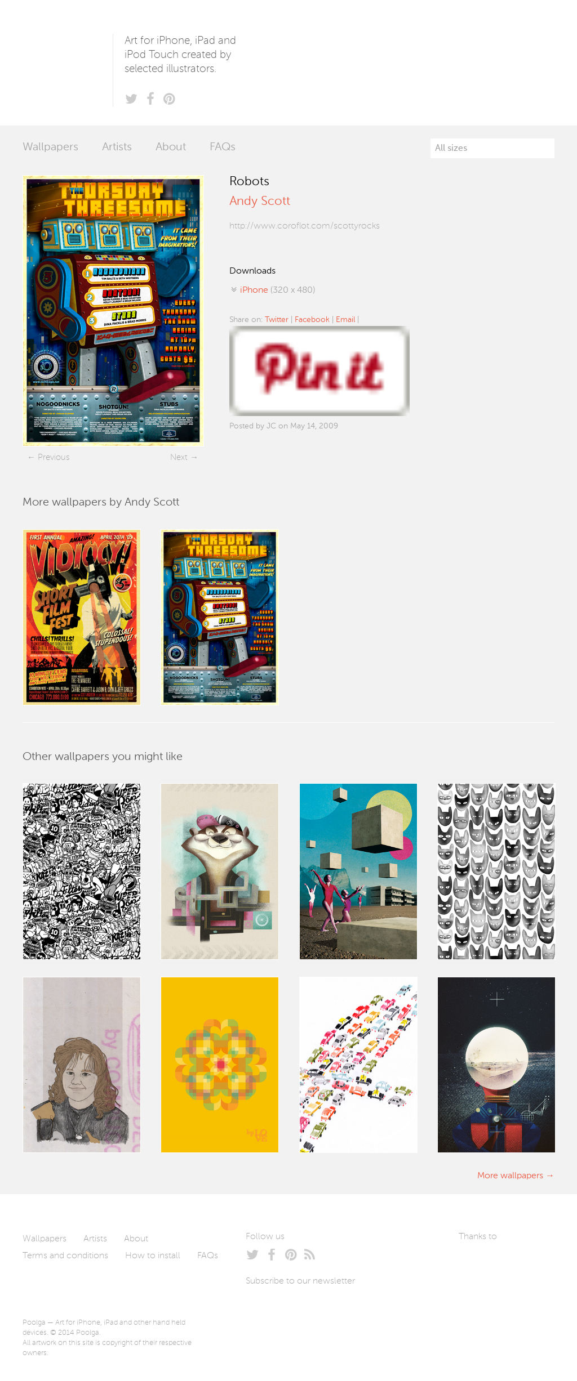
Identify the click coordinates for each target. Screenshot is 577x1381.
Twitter (276, 320)
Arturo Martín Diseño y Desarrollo (518, 1263)
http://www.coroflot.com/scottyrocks (304, 226)
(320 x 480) (277, 290)
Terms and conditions (65, 1256)
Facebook (312, 320)
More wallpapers (510, 1176)
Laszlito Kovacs (479, 1263)
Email (345, 320)
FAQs (223, 147)
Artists (117, 147)
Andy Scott (259, 201)
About (171, 147)
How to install (152, 1256)
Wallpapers (50, 147)
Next (179, 457)
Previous (53, 457)
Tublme (486, 1296)
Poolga (68, 63)
